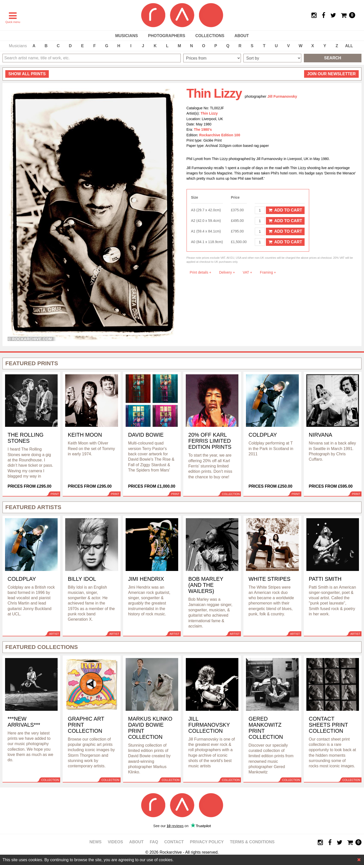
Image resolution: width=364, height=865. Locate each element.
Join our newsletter (331, 74)
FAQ (154, 842)
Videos (115, 842)
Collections (209, 36)
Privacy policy (207, 842)
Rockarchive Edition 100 (219, 135)
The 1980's (203, 129)
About (241, 36)
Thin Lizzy (209, 113)
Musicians (126, 36)
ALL (349, 46)
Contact (174, 842)
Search (332, 58)
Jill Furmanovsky (282, 96)
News (95, 842)
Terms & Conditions (252, 842)
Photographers (166, 36)
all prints (27, 74)
